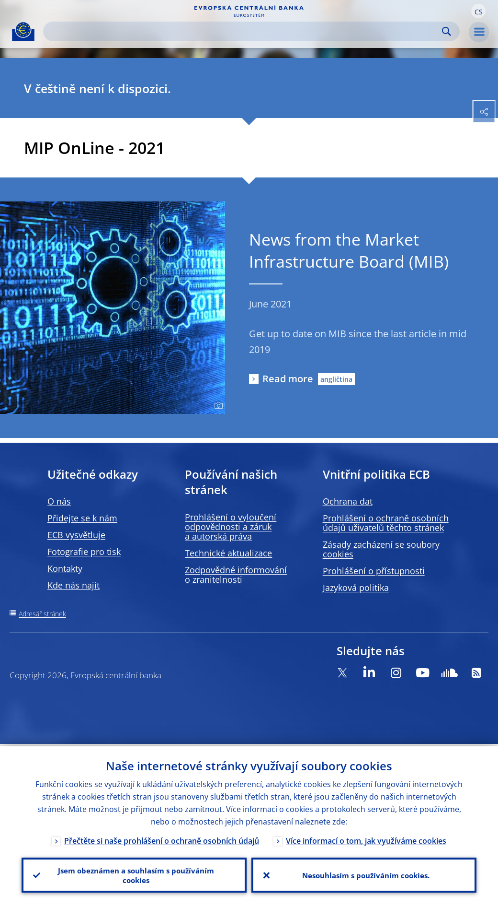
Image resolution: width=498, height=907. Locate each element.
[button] (478, 11)
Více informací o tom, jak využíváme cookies (366, 838)
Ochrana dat (348, 501)
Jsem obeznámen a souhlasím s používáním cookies (134, 874)
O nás (59, 501)
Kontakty (64, 568)
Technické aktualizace (228, 553)
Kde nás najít (73, 585)
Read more (287, 378)
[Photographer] (217, 405)
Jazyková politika (356, 587)
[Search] (244, 31)
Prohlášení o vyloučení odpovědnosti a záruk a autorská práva (230, 526)
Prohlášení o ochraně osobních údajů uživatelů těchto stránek (386, 522)
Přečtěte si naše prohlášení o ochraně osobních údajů (161, 838)
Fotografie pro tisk (84, 551)
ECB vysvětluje (76, 535)
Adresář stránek (42, 613)
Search (446, 31)
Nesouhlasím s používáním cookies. (363, 874)
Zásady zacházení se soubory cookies (381, 549)
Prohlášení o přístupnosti (374, 571)
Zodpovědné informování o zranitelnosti (236, 574)
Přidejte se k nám (82, 518)
